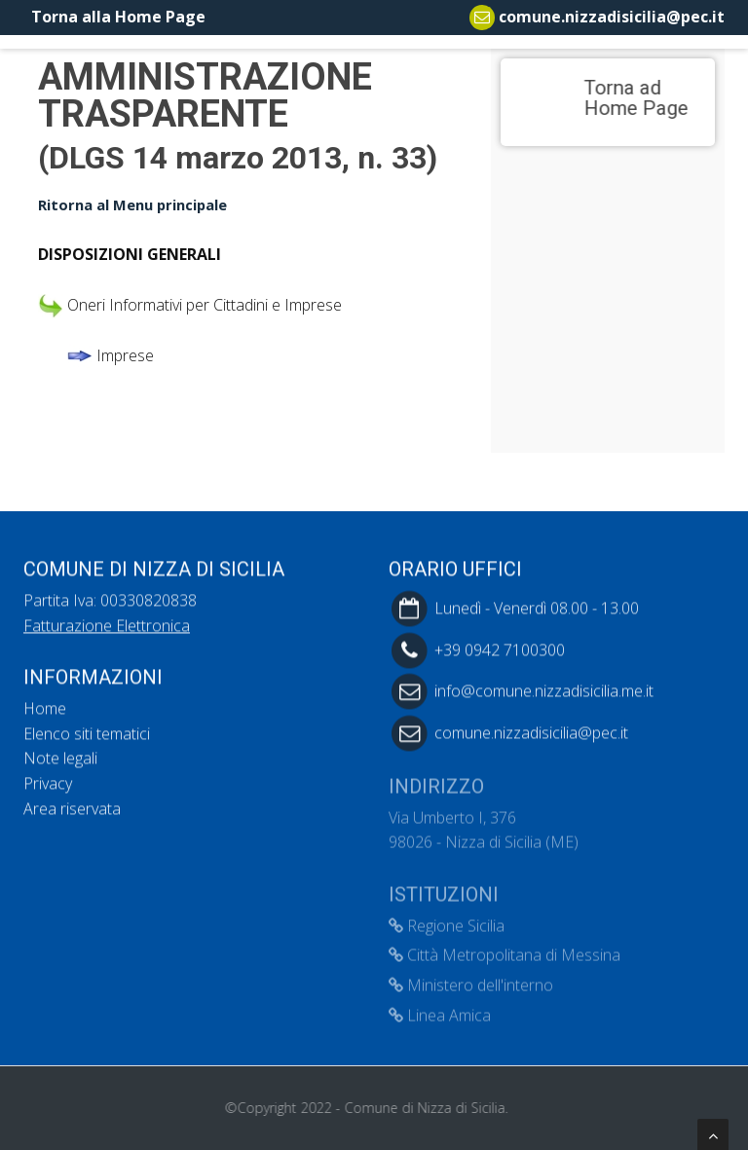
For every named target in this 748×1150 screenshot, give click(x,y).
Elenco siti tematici (86, 732)
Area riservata (72, 807)
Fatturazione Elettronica (106, 624)
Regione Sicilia (447, 919)
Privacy (47, 782)
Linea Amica (440, 1009)
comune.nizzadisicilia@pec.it (612, 16)
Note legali (60, 757)
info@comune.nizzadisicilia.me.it (544, 689)
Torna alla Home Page (114, 16)
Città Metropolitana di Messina (504, 949)
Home (44, 707)
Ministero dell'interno (471, 978)
